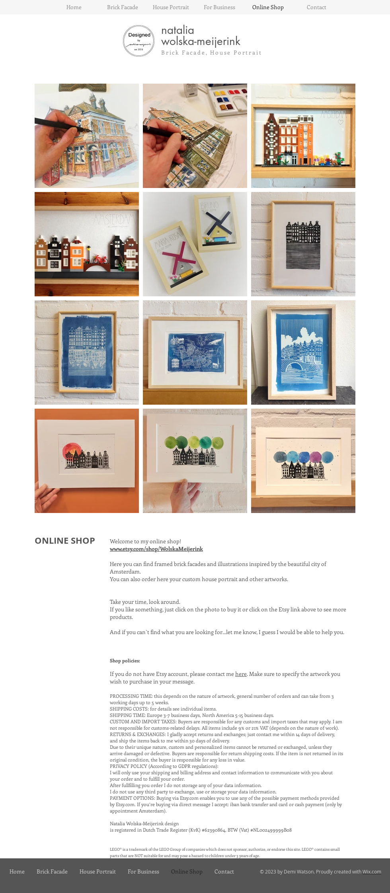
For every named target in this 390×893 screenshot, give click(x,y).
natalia (177, 30)
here (241, 674)
